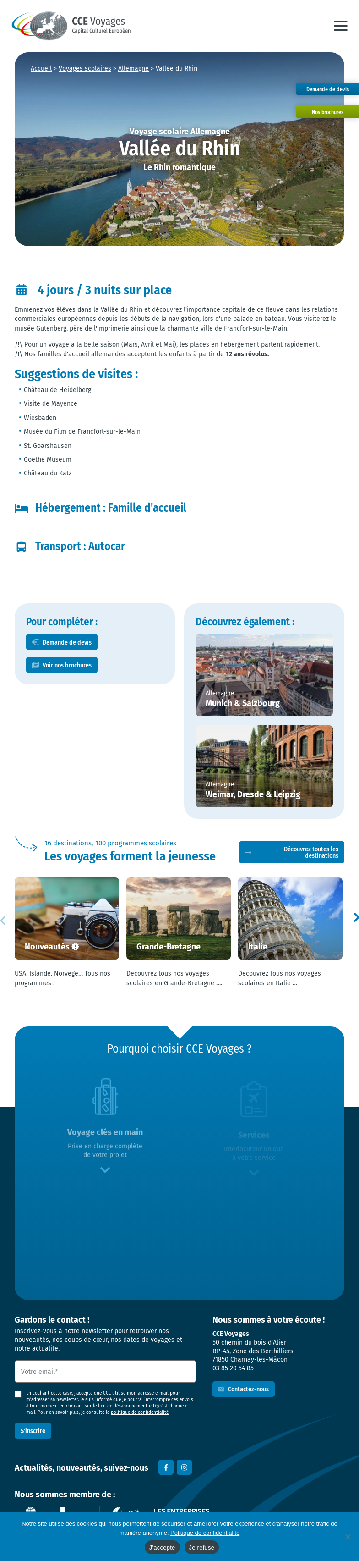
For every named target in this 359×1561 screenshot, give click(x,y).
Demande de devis (67, 642)
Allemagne (133, 68)
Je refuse (202, 1547)
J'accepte (162, 1547)
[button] (340, 26)
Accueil (41, 68)
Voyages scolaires (85, 68)
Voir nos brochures (67, 665)
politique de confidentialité (140, 1412)
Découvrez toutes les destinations (311, 852)
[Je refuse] (347, 1536)
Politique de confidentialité (204, 1532)
